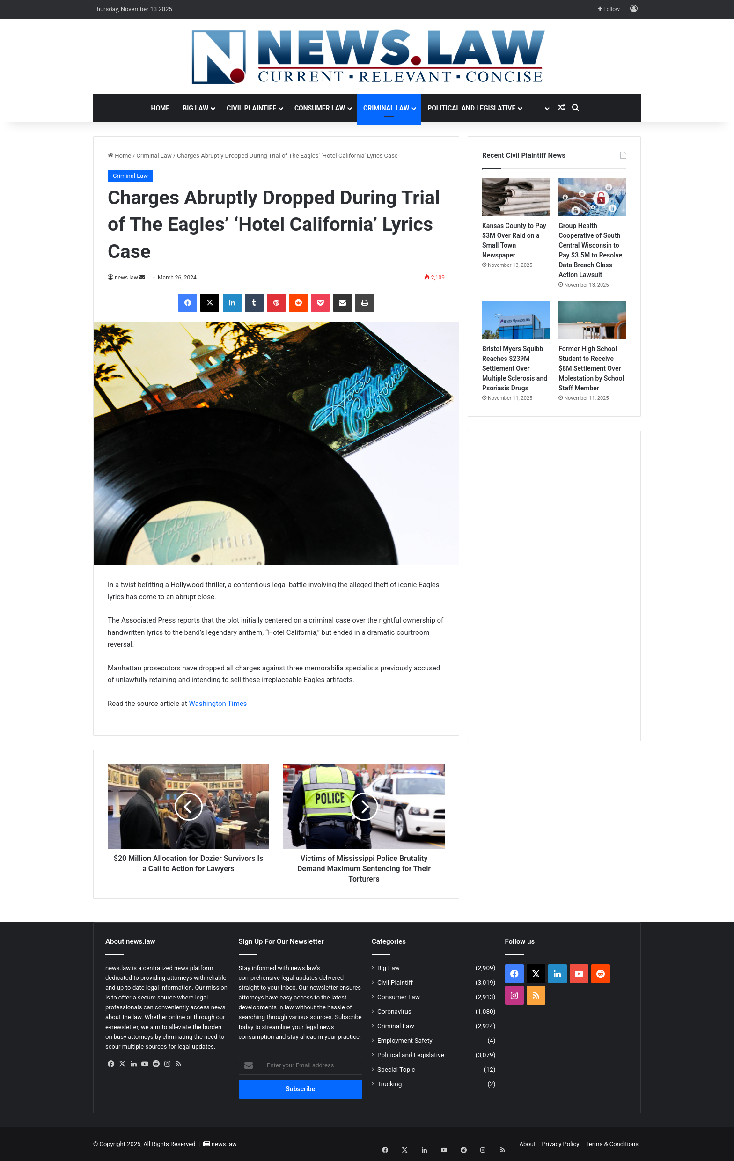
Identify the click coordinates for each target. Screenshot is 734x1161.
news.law (126, 277)
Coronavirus (394, 1011)
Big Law (195, 108)
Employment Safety (405, 1040)
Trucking (389, 1084)
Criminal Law (386, 108)
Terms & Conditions (612, 1143)
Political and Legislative (471, 108)
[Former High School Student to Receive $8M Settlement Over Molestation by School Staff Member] (592, 320)
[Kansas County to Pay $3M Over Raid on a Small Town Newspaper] (516, 197)
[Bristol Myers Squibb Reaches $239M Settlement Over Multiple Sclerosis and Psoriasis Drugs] (516, 320)
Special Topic (396, 1069)
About (528, 1143)
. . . (538, 108)
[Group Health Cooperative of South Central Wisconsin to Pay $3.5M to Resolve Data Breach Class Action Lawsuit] (592, 197)
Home (160, 108)
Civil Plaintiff (251, 108)
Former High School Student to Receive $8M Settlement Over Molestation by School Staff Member (591, 368)
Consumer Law (319, 108)
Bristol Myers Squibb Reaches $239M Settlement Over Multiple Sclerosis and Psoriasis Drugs (514, 368)
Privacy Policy (560, 1143)
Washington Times (218, 703)
